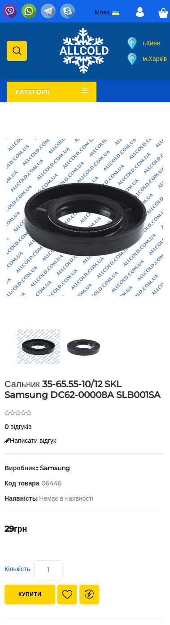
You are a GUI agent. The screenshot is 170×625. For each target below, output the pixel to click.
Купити (29, 594)
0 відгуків (18, 427)
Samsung (55, 468)
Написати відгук (30, 441)
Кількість (17, 569)
